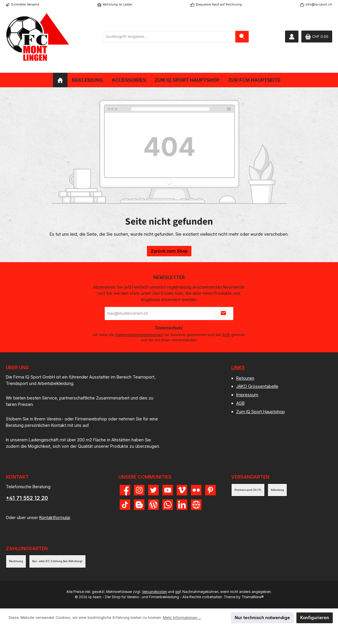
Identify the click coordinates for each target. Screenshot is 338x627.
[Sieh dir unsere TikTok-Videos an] (124, 504)
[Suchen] (242, 36)
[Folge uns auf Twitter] (153, 490)
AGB (226, 335)
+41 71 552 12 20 (27, 498)
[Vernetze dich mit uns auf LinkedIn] (181, 504)
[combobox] (169, 36)
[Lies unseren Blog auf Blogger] (139, 504)
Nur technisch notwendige (262, 617)
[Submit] (223, 313)
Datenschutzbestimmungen (139, 335)
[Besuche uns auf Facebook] (124, 490)
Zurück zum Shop (169, 250)
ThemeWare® (252, 597)
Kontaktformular (54, 517)
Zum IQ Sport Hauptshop (260, 411)
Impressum (247, 394)
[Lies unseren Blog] (153, 504)
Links (238, 367)
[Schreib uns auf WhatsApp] (167, 504)
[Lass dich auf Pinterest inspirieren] (210, 490)
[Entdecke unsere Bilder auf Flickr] (196, 490)
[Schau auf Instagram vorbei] (139, 490)
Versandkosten (154, 592)
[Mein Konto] (291, 36)
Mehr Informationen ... (182, 617)
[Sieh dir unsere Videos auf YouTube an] (167, 490)
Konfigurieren (314, 617)
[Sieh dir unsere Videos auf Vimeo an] (181, 490)
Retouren (245, 378)
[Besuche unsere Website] (196, 504)
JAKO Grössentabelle (257, 386)
